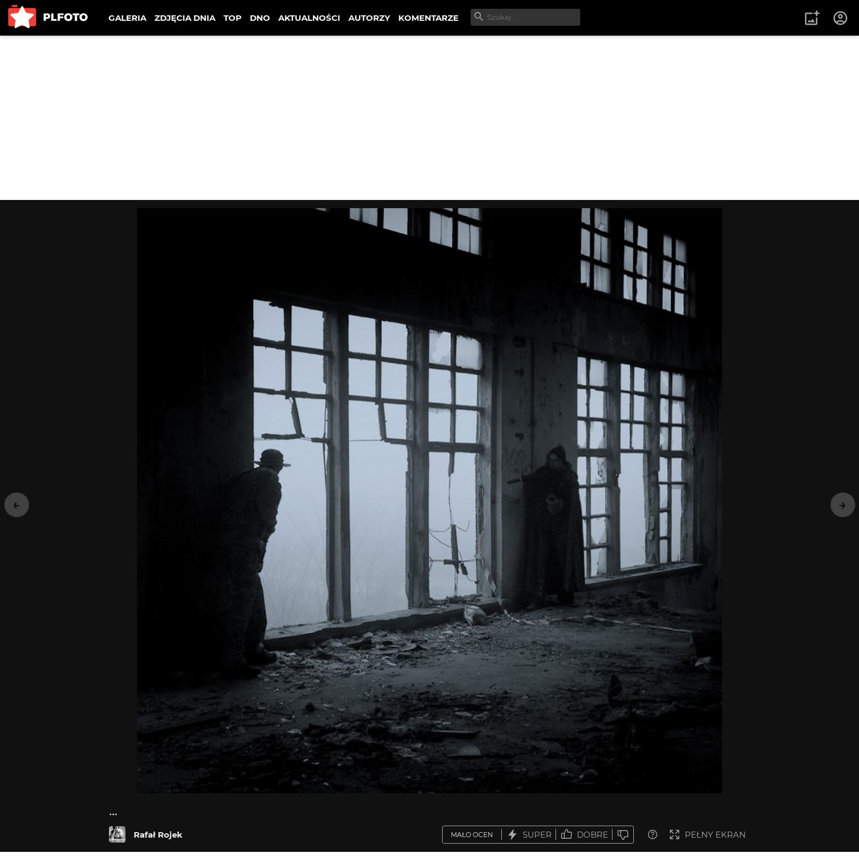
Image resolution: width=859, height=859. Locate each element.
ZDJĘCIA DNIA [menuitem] (184, 18)
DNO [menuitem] (260, 18)
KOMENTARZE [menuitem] (428, 18)
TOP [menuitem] (233, 18)
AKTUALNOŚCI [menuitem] (309, 18)
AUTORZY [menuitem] (369, 18)
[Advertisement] (429, 117)
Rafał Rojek (158, 834)
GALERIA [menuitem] (127, 18)
